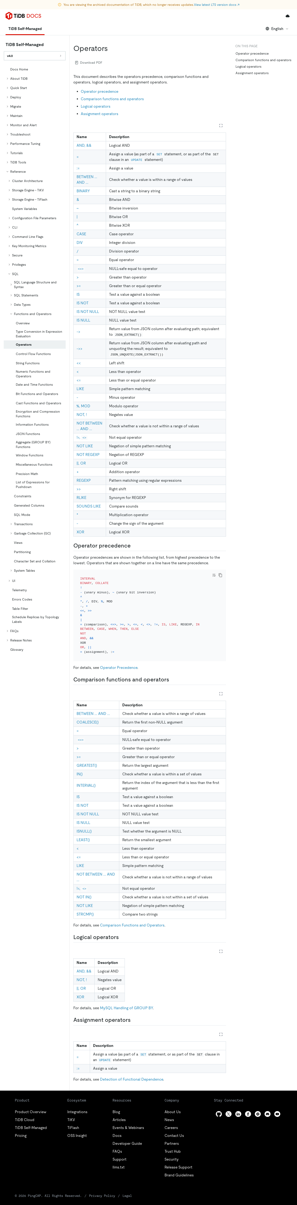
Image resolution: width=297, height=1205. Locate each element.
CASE (81, 234)
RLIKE (81, 497)
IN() (80, 768)
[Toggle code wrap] (214, 575)
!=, (82, 437)
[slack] (258, 1107)
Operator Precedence (118, 661)
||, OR (81, 463)
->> (79, 348)
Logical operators (95, 106)
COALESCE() (88, 716)
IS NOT (82, 303)
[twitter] (228, 1107)
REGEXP (84, 480)
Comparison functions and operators (112, 99)
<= (79, 380)
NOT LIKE (85, 446)
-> (78, 331)
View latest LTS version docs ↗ (216, 5)
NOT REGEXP (88, 454)
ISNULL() (84, 825)
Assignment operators (99, 114)
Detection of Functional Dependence (131, 1073)
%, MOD (83, 406)
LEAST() (83, 833)
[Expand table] (221, 125)
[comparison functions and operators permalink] (173, 673)
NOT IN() (84, 891)
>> (79, 489)
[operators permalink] (111, 48)
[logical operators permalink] (122, 931)
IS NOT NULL (88, 311)
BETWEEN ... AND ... (93, 707)
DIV (80, 242)
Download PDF (88, 62)
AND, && (84, 145)
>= (79, 286)
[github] (219, 1107)
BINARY (83, 191)
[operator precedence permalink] (134, 545)
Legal (127, 1189)
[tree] (35, 359)
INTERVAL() (86, 779)
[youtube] (277, 1107)
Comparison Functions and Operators (132, 919)
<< (79, 363)
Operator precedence (99, 91)
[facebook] (248, 1107)
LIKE (80, 389)
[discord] (267, 1107)
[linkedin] (238, 1107)
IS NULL (83, 320)
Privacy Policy (102, 1189)
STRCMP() (85, 908)
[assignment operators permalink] (134, 1013)
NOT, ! (82, 414)
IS (78, 294)
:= (78, 168)
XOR (80, 532)
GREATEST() (87, 759)
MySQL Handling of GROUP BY (126, 1001)
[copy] (220, 575)
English (277, 29)
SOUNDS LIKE (89, 506)
